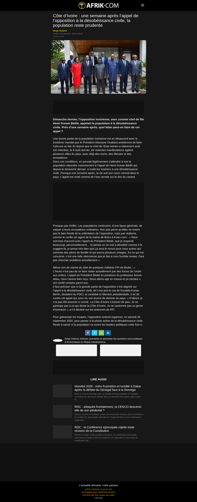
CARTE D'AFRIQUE (92, 489)
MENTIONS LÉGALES (107, 492)
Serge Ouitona (60, 30)
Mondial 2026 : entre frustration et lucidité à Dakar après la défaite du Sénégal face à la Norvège (108, 388)
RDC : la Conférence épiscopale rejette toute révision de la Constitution (104, 429)
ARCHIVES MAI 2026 (90, 495)
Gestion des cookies (107, 495)
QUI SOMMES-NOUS (90, 492)
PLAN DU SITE (106, 489)
